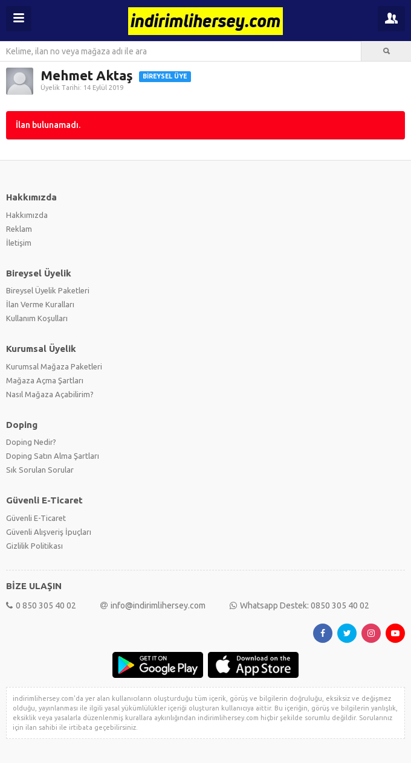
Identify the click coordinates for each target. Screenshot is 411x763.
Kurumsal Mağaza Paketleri (54, 366)
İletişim (18, 242)
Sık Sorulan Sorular (40, 469)
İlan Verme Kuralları (40, 304)
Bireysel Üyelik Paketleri (47, 290)
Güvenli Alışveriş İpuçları (48, 532)
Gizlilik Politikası (34, 545)
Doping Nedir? (31, 442)
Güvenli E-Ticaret (36, 518)
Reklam (19, 229)
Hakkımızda (27, 215)
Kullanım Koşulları (37, 318)
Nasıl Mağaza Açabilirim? (50, 394)
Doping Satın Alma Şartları (52, 456)
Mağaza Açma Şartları (44, 380)
